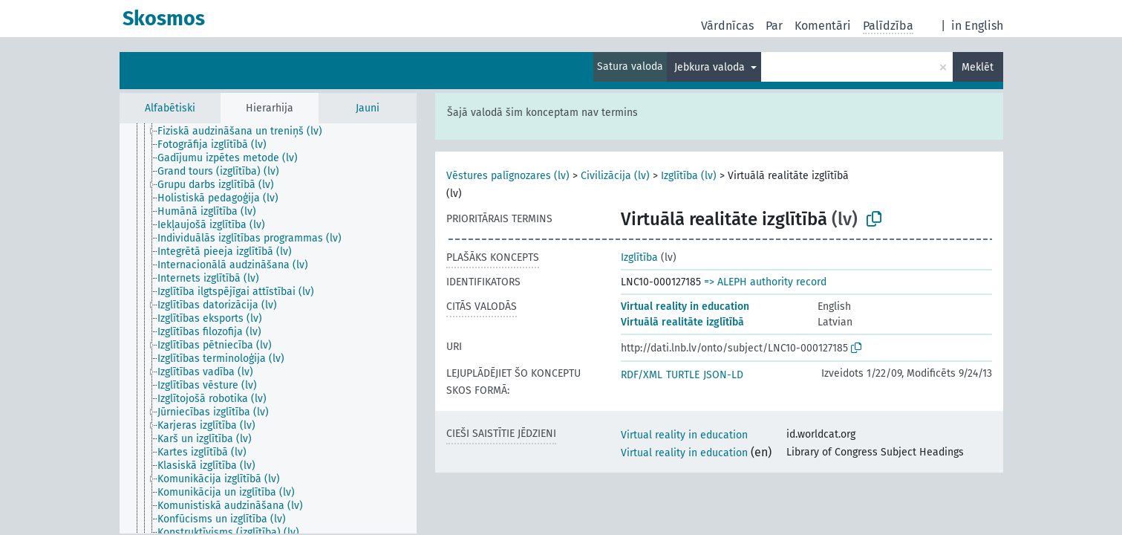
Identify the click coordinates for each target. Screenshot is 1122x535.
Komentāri (823, 26)
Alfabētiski (170, 108)
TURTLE (682, 375)
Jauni (367, 108)
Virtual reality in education (685, 306)
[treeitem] (246, 131)
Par (774, 26)
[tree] (268, 328)
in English (977, 26)
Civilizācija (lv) (615, 175)
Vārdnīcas (727, 26)
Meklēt (978, 67)
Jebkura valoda (711, 67)
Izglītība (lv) (689, 175)
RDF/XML (641, 375)
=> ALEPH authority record (765, 282)
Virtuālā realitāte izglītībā (682, 322)
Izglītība (639, 257)
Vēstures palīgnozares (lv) (508, 175)
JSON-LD (723, 375)
